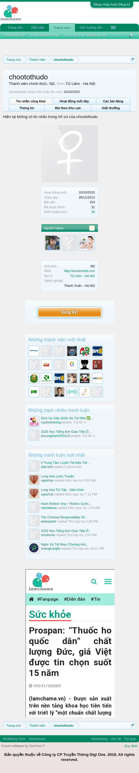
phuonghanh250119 (55, 436)
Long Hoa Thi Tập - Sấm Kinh (62, 490)
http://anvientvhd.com (79, 271)
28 (93, 212)
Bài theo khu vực (68, 108)
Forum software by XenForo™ (23, 746)
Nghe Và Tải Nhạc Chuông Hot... (64, 544)
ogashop (47, 480)
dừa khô (47, 467)
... (113, 35)
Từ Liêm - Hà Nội (82, 276)
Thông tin (26, 108)
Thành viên (62, 28)
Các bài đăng (113, 101)
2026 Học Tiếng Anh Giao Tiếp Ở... (66, 431)
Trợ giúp (130, 739)
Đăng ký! (69, 312)
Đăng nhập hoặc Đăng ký (112, 4)
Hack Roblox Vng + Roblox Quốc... (66, 503)
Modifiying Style (14, 739)
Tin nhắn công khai (30, 101)
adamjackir (49, 521)
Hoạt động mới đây (74, 101)
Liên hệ (115, 739)
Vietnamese (37, 739)
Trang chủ (15, 27)
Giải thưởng (111, 108)
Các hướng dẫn (91, 27)
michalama (49, 508)
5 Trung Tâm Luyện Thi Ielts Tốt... (65, 462)
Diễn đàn (37, 27)
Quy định (131, 746)
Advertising (99, 739)
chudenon (48, 535)
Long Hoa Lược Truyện (57, 476)
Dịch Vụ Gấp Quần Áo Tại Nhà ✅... (67, 418)
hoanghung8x (51, 548)
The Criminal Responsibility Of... (64, 517)
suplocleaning (51, 422)
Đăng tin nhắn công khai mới (85, 35)
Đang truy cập (15, 35)
